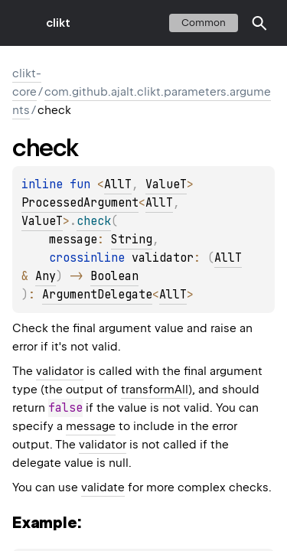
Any (45, 276)
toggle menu (23, 23)
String (131, 239)
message (91, 426)
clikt (58, 23)
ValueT (166, 184)
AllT (118, 184)
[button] (259, 23)
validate (103, 487)
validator (59, 371)
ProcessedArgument (80, 202)
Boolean (114, 276)
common (203, 22)
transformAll (154, 389)
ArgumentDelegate (97, 294)
